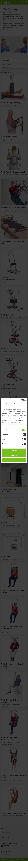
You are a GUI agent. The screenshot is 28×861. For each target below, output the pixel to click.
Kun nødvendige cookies (14, 460)
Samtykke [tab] (5, 404)
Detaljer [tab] (14, 404)
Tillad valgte (14, 455)
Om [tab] (23, 404)
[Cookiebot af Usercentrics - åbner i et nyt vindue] (20, 400)
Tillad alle (14, 450)
